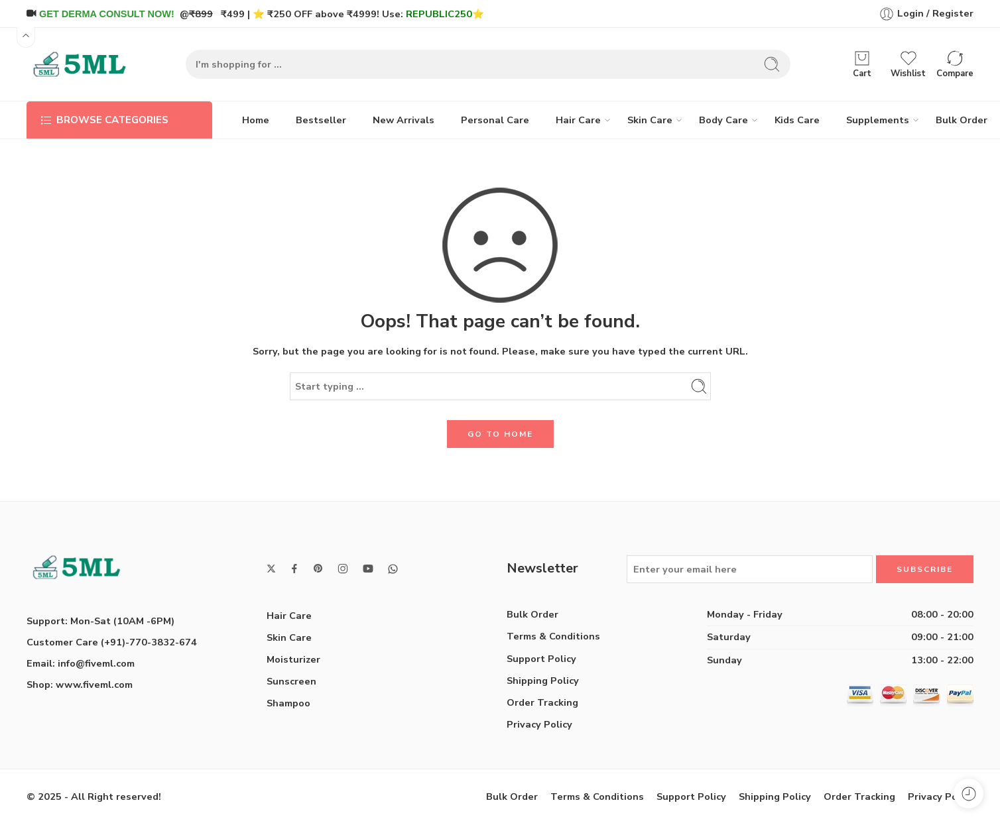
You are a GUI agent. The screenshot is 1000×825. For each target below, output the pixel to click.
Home (255, 120)
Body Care (723, 120)
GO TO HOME (500, 434)
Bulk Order (961, 120)
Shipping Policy (543, 680)
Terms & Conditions (553, 636)
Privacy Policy (539, 724)
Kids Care (797, 120)
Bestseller (321, 120)
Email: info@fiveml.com (81, 663)
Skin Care (649, 120)
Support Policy (541, 658)
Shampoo (288, 703)
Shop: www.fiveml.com (80, 684)
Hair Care (578, 120)
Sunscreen (291, 681)
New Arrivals (403, 120)
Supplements (877, 120)
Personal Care (495, 120)
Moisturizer (293, 659)
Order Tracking (542, 702)
